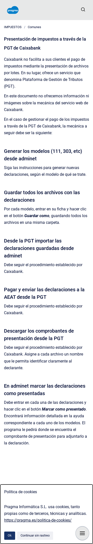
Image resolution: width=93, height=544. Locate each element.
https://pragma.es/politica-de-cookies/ (38, 520)
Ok (10, 535)
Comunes (34, 27)
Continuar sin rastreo (35, 535)
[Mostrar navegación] (82, 533)
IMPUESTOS (13, 27)
